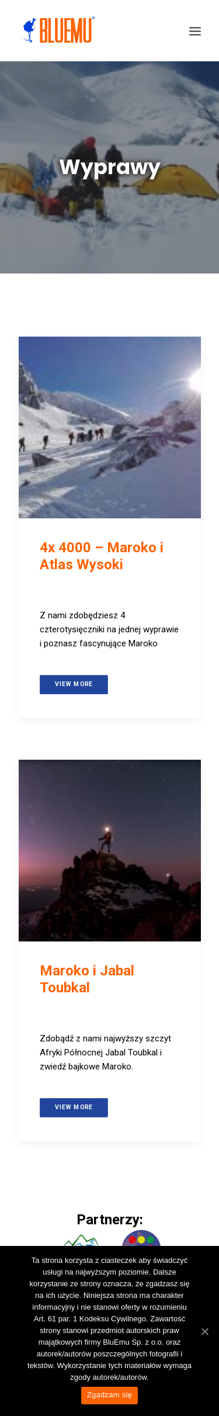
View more (73, 683)
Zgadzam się (109, 1394)
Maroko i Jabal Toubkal (87, 979)
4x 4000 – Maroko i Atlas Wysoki (102, 556)
